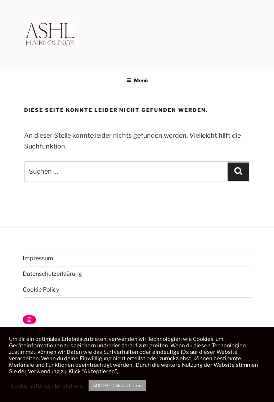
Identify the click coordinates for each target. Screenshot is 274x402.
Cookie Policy (41, 289)
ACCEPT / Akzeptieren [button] (117, 385)
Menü (137, 80)
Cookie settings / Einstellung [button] (47, 386)
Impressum (38, 258)
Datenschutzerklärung (52, 273)
